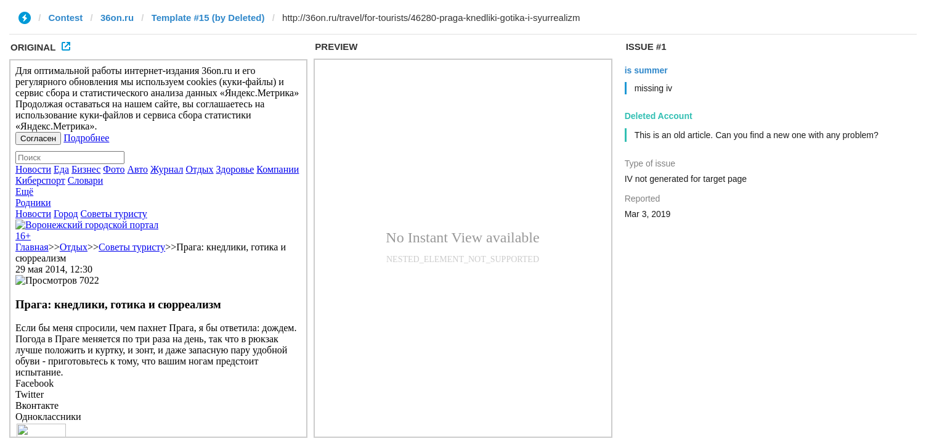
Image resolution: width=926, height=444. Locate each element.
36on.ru (117, 17)
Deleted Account (658, 116)
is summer (646, 70)
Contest (66, 17)
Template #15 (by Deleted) (208, 17)
